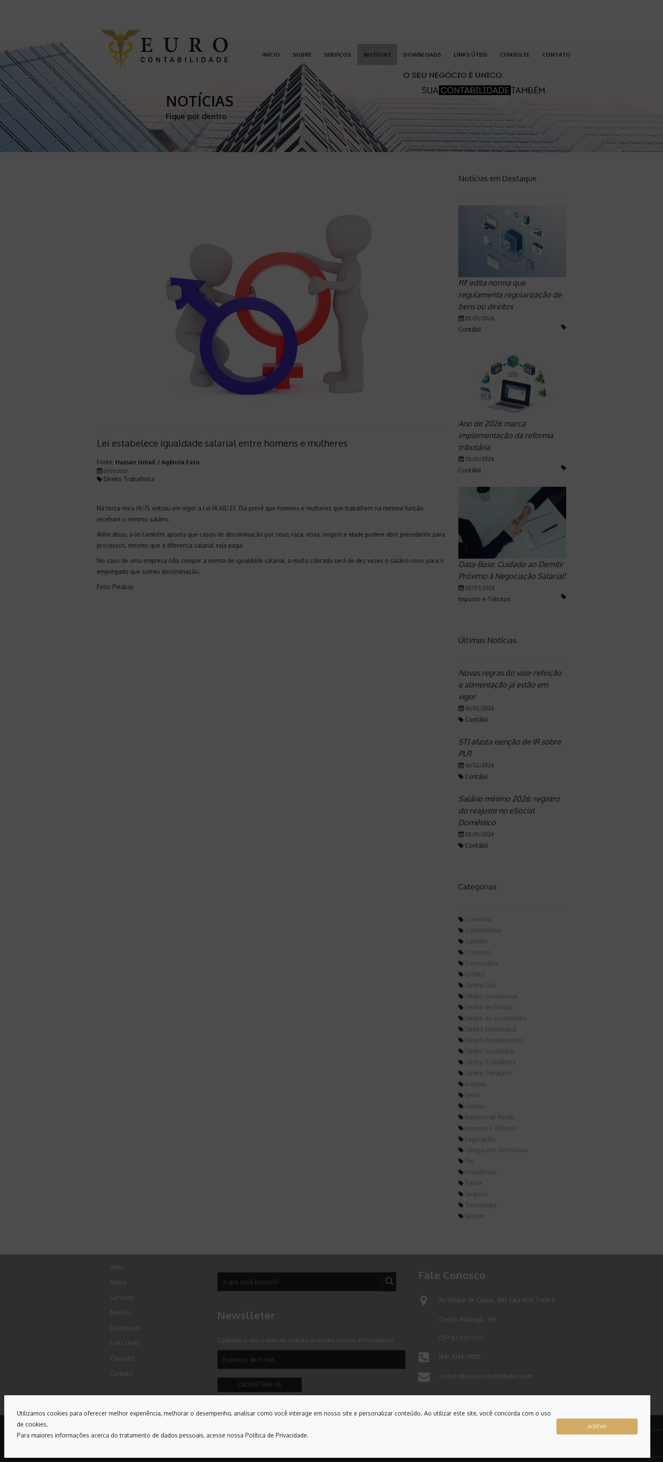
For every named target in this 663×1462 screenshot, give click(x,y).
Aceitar (597, 1426)
